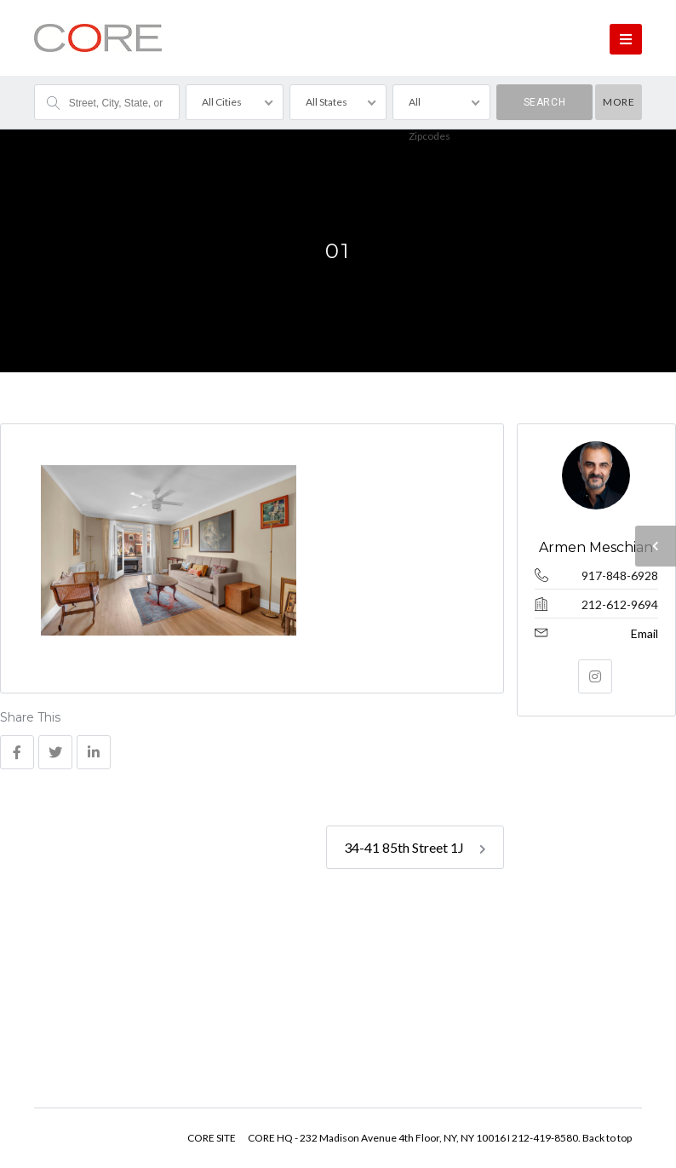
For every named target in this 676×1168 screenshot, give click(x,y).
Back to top (607, 1137)
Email (644, 633)
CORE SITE (211, 1137)
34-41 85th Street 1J (415, 847)
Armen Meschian (597, 547)
